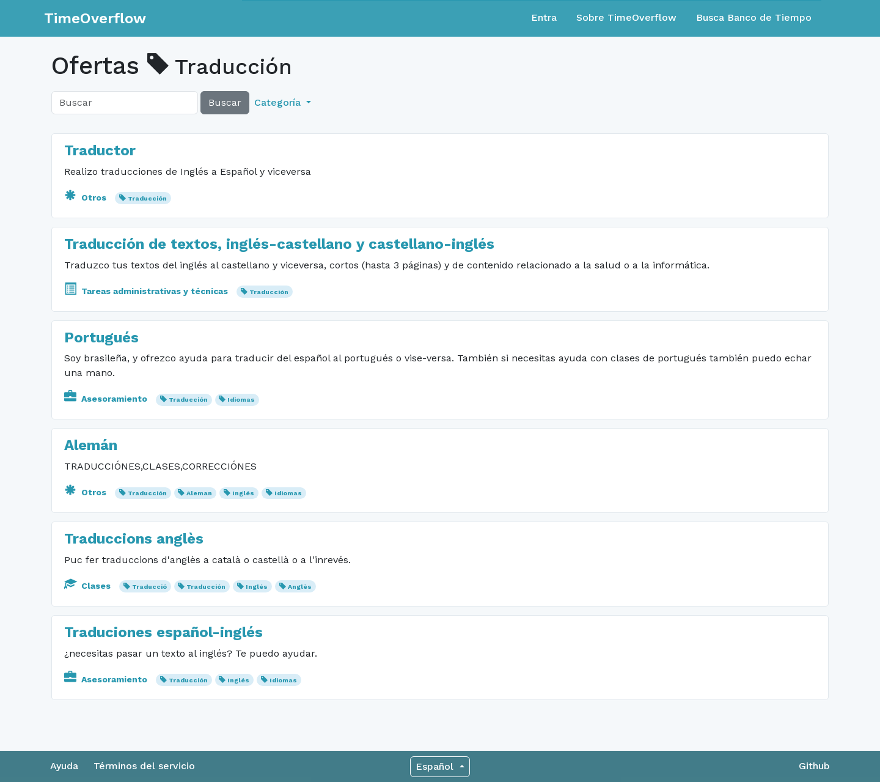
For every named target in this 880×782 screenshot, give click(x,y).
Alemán (90, 445)
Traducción (147, 198)
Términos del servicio (144, 766)
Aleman (199, 493)
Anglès (300, 587)
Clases (88, 586)
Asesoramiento (107, 399)
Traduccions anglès (134, 538)
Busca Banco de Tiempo (754, 17)
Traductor (100, 150)
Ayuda (64, 766)
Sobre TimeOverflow (626, 17)
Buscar (224, 102)
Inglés (243, 493)
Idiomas (241, 400)
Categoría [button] (279, 102)
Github (814, 766)
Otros (86, 197)
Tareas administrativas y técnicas (147, 291)
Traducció (149, 587)
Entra (544, 17)
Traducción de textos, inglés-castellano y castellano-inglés (279, 244)
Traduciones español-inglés (163, 632)
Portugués (101, 337)
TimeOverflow (95, 18)
